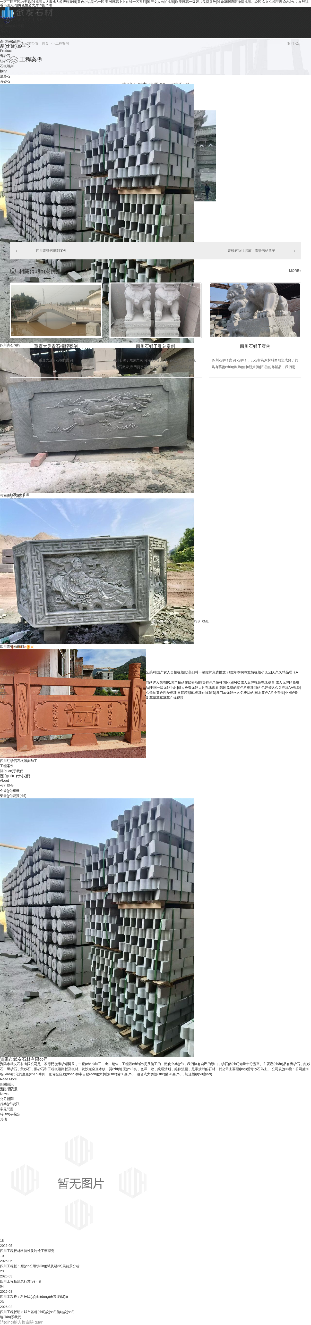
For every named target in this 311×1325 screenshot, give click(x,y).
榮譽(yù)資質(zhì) (13, 796)
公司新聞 (7, 1099)
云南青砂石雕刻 (12, 496)
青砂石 (5, 56)
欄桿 (3, 71)
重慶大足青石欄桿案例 (56, 346)
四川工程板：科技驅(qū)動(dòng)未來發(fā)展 (34, 1297)
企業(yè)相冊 (9, 791)
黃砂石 (5, 81)
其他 (3, 1119)
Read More (8, 1079)
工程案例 (62, 43)
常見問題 (7, 1109)
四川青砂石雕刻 (12, 646)
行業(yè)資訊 (9, 1104)
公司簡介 (7, 785)
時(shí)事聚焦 (10, 1114)
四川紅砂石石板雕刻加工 (18, 761)
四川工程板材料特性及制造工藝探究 (27, 1251)
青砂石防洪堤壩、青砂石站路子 (251, 251)
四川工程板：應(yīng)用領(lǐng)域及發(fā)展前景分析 (39, 1266)
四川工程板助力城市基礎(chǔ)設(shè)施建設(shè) (37, 1312)
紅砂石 (5, 61)
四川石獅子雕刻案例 (155, 346)
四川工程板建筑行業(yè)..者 (21, 1281)
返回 (293, 43)
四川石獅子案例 (255, 346)
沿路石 (5, 76)
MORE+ (295, 271)
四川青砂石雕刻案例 (51, 251)
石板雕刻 (7, 66)
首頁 (45, 43)
